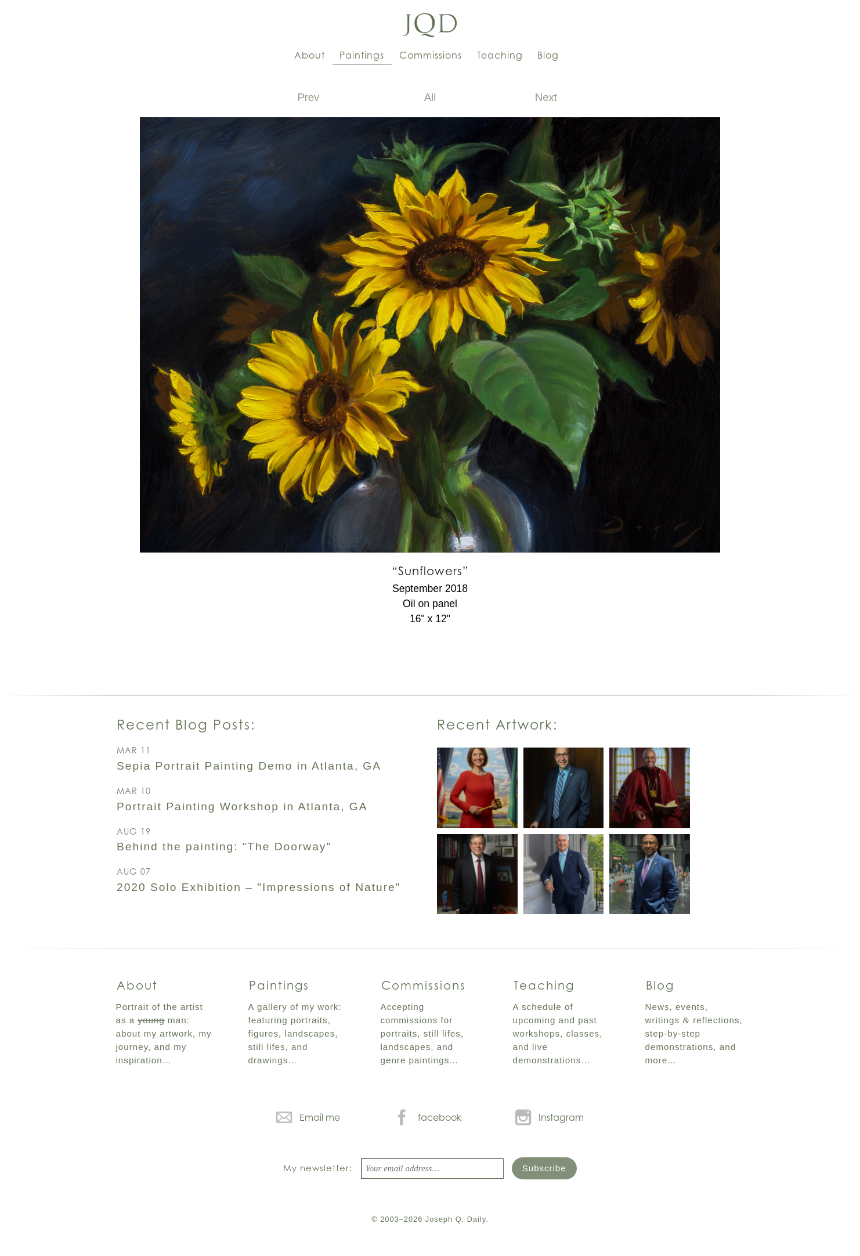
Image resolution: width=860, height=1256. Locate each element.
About (309, 55)
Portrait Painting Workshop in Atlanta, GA (242, 806)
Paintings (361, 55)
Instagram (561, 1117)
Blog (548, 55)
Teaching (500, 55)
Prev (308, 97)
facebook (439, 1117)
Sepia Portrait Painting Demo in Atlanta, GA (249, 766)
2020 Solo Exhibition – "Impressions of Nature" (259, 887)
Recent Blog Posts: (186, 724)
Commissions (430, 55)
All (430, 97)
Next (546, 97)
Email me (319, 1117)
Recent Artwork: (497, 724)
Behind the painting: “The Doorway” (224, 846)
